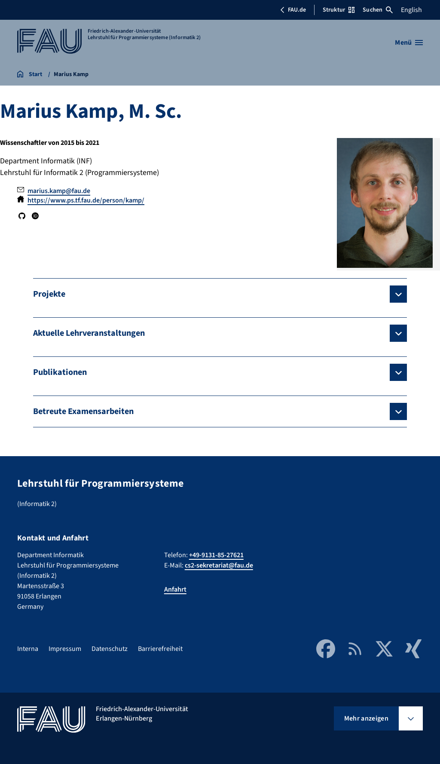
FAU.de (293, 10)
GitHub (22, 216)
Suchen (378, 10)
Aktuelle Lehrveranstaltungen (89, 333)
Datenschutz (110, 649)
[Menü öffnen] (409, 42)
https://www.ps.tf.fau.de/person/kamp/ (86, 200)
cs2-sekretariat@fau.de (219, 565)
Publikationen (60, 372)
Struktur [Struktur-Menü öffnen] (338, 10)
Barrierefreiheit (160, 649)
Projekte (49, 294)
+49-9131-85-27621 (216, 555)
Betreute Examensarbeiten (83, 411)
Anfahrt (175, 589)
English (411, 10)
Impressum (65, 649)
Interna (27, 649)
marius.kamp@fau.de (59, 191)
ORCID (35, 216)
